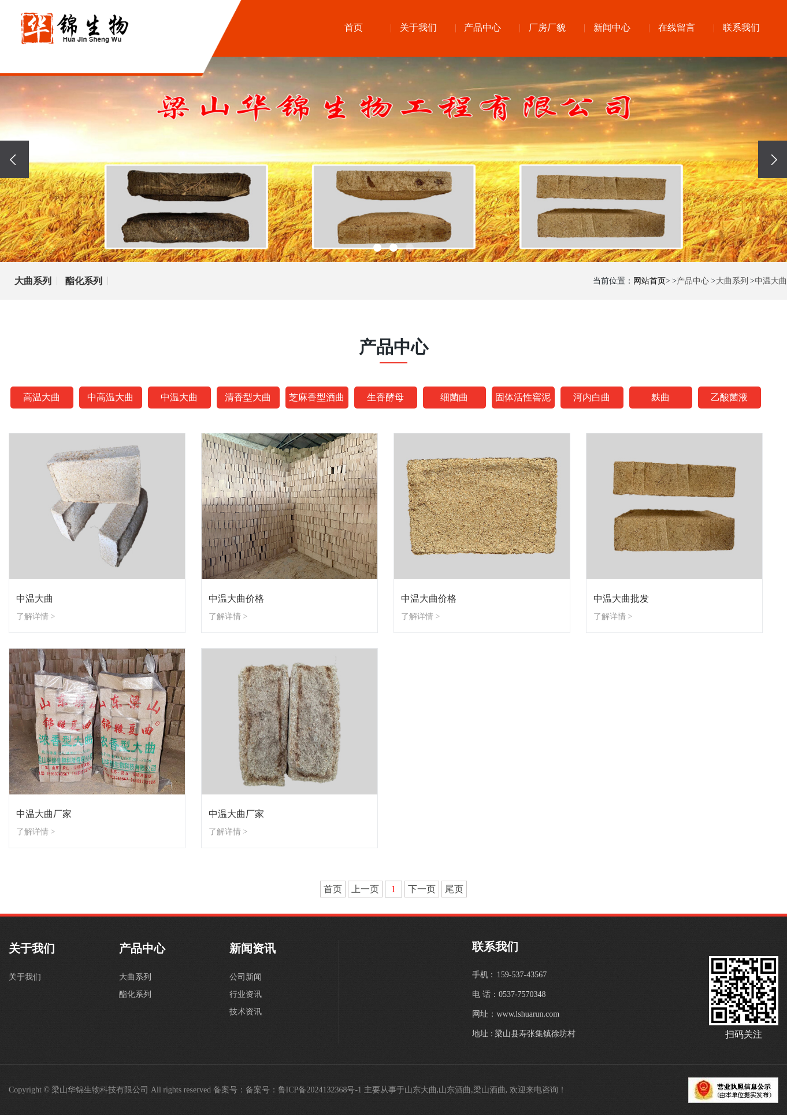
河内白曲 (591, 397)
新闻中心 (611, 27)
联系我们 (741, 27)
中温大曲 (771, 281)
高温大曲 (41, 397)
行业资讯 (245, 994)
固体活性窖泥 (523, 397)
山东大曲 (420, 1089)
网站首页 (649, 281)
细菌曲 (454, 397)
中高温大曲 (110, 397)
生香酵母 (385, 397)
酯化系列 (83, 281)
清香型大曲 (248, 397)
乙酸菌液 (729, 397)
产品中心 (482, 27)
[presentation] (14, 159)
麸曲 (660, 397)
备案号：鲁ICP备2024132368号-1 (304, 1089)
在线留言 (676, 27)
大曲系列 (32, 281)
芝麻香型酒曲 (316, 397)
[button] (377, 248)
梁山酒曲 (489, 1089)
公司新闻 (245, 977)
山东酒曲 (455, 1089)
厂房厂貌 (547, 27)
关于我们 (418, 27)
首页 (353, 27)
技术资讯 (245, 1011)
